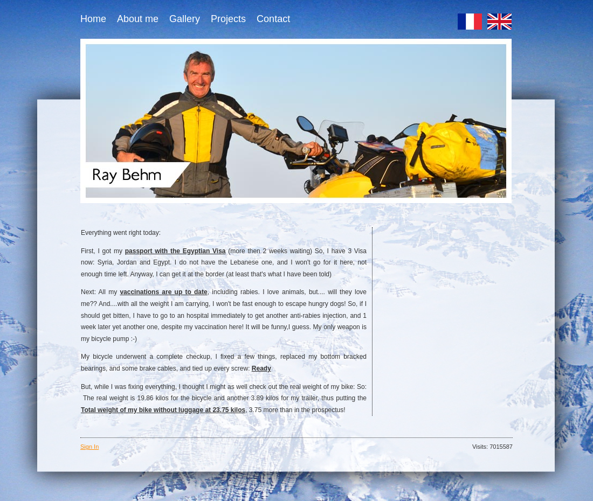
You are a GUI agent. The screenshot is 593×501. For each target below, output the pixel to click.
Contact (273, 18)
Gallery (184, 18)
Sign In (89, 446)
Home (93, 18)
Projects (228, 18)
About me (137, 18)
